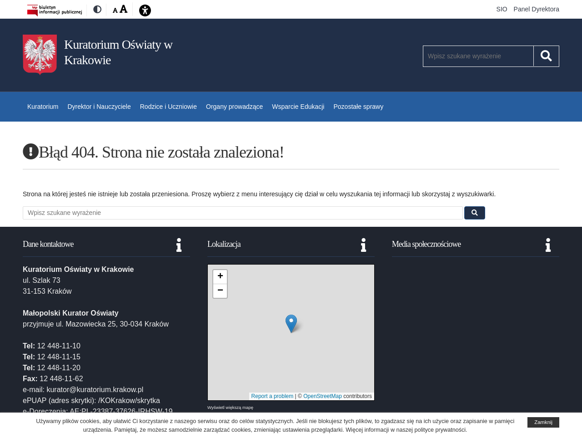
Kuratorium (42, 106)
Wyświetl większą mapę (230, 407)
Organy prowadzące (234, 106)
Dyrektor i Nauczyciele (98, 106)
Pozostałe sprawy (358, 106)
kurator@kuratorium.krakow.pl (94, 389)
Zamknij (543, 422)
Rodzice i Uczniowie (168, 106)
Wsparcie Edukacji (298, 106)
